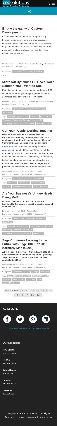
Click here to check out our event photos (28, 328)
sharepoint (12, 183)
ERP (49, 123)
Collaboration (24, 183)
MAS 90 (27, 276)
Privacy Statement (27, 417)
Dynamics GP (18, 109)
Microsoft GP (37, 120)
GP (27, 116)
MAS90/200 (37, 276)
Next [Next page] (32, 295)
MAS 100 (6, 279)
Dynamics (7, 120)
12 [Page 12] (41, 290)
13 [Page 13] (46, 290)
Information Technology (22, 71)
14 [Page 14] (50, 290)
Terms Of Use (45, 417)
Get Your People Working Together (27, 130)
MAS (46, 276)
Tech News (38, 71)
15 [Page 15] (17, 295)
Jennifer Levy (37, 64)
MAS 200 (18, 276)
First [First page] (7, 290)
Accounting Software (21, 120)
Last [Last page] (39, 295)
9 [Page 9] (26, 290)
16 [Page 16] (22, 295)
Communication (38, 183)
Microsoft (34, 116)
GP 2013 (27, 233)
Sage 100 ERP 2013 (11, 283)
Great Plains (29, 123)
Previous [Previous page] (15, 290)
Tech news (40, 123)
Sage (36, 272)
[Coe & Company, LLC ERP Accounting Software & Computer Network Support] (15, 3)
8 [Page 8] (22, 290)
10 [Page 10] (31, 290)
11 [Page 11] (36, 290)
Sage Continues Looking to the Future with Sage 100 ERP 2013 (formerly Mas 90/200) (24, 244)
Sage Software (19, 279)
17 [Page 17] (27, 295)
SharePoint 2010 (10, 147)
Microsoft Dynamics (16, 116)
